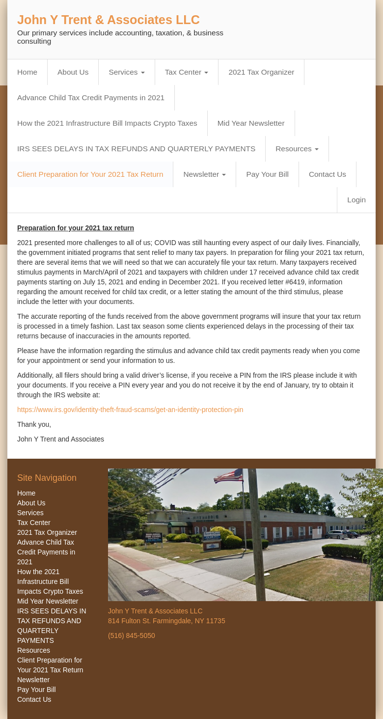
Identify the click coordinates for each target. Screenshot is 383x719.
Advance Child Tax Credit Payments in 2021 (90, 97)
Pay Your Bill (267, 174)
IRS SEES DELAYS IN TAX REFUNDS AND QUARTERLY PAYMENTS (136, 148)
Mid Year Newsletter (251, 123)
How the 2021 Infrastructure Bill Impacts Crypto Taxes (107, 123)
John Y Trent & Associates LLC (108, 20)
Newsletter (204, 174)
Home (27, 72)
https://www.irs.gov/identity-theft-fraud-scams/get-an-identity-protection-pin (130, 410)
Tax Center (187, 72)
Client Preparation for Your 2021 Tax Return (90, 174)
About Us (72, 72)
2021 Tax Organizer (261, 72)
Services (126, 72)
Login (356, 199)
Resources (297, 148)
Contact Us (327, 174)
